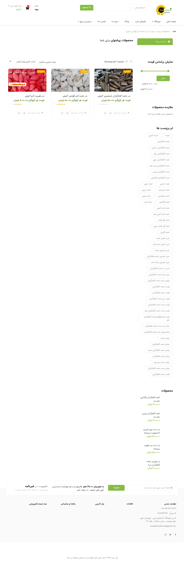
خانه (174, 31)
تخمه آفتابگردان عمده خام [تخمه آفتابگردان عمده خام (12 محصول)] (160, 165)
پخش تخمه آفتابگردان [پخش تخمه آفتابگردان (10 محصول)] (161, 344)
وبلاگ (126, 21)
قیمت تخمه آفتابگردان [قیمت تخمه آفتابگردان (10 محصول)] (161, 286)
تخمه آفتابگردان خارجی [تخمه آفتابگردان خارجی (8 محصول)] (161, 147)
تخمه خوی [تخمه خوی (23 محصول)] (148, 183)
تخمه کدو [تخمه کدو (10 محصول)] (148, 202)
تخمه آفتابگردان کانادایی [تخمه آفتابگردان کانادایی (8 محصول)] (160, 177)
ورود (36, 9)
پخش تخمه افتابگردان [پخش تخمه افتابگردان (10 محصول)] (161, 356)
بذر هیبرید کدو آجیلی (34, 96)
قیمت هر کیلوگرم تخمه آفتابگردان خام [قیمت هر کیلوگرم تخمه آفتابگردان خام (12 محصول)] (157, 318)
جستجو (86, 7)
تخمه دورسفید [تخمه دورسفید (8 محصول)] (164, 189)
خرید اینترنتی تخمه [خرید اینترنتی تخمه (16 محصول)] (162, 250)
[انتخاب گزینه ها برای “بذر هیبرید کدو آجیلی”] (35, 113)
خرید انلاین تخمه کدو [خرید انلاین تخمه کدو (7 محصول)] (161, 244)
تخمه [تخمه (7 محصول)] (167, 135)
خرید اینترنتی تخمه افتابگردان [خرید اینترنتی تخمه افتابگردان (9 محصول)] (158, 256)
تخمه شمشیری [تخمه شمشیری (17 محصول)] (164, 196)
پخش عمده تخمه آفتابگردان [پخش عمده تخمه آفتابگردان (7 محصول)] (159, 368)
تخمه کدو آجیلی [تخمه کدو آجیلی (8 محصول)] (163, 208)
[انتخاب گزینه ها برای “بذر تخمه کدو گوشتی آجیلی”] (78, 113)
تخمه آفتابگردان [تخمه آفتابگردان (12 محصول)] (163, 141)
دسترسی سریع (85, 21)
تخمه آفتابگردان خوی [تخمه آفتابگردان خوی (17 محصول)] (161, 159)
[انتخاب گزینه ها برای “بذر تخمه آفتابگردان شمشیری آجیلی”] (122, 113)
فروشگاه (156, 21)
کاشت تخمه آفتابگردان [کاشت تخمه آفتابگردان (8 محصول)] (161, 374)
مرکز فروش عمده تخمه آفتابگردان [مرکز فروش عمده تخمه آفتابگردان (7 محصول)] (157, 332)
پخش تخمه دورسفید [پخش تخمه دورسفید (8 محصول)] (161, 362)
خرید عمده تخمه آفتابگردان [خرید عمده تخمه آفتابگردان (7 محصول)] (159, 274)
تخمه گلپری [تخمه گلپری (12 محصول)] (165, 232)
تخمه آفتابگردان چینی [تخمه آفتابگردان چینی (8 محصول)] (161, 171)
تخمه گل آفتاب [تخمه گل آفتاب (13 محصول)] (164, 220)
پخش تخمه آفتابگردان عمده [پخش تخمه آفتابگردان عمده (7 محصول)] (159, 350)
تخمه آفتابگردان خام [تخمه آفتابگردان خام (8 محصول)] (162, 153)
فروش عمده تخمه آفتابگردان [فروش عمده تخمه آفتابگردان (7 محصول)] (159, 280)
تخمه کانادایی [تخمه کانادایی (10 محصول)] (164, 202)
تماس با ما (101, 21)
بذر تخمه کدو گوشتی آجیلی (75, 96)
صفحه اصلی (171, 21)
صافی (163, 78)
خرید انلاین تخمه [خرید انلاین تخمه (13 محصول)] (163, 238)
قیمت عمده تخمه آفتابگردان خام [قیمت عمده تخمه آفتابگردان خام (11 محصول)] (157, 310)
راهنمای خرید (140, 21)
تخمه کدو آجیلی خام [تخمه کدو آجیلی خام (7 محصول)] (162, 214)
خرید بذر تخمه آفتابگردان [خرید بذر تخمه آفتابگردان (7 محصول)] (160, 268)
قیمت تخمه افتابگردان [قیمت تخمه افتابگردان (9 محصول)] (161, 292)
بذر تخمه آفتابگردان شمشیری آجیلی (114, 96)
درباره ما (115, 21)
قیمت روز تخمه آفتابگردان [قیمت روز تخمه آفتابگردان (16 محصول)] (159, 298)
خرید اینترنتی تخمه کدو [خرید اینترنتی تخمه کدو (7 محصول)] (160, 262)
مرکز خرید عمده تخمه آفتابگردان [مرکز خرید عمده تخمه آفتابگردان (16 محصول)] (157, 326)
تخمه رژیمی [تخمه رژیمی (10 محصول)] (146, 189)
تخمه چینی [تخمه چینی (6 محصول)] (146, 196)
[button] (16, 7)
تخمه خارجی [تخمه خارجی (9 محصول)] (165, 183)
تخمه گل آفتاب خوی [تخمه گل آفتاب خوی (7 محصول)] (162, 226)
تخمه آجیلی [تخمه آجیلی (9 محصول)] (153, 135)
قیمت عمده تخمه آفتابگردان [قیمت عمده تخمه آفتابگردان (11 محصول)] (159, 304)
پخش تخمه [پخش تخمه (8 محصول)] (165, 338)
